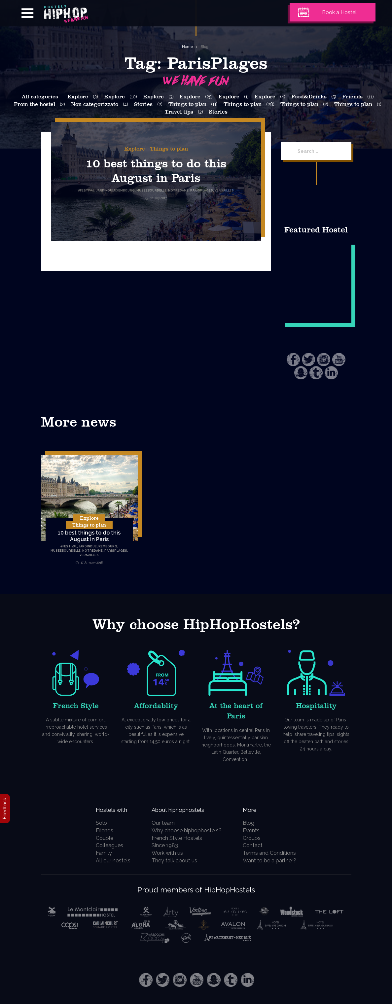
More (255, 809)
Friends (352, 96)
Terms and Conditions (273, 853)
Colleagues (105, 845)
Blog (204, 46)
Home (187, 46)
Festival (69, 546)
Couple (100, 838)
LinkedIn (331, 372)
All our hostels (109, 860)
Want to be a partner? (273, 860)
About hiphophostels (189, 809)
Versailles (89, 555)
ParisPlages (115, 550)
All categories (40, 96)
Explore (77, 96)
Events (254, 830)
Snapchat (300, 372)
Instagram (323, 359)
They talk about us (177, 860)
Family (100, 853)
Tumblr (316, 372)
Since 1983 (167, 845)
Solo (97, 823)
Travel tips (179, 112)
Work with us (170, 853)
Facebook (293, 359)
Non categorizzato (94, 104)
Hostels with (112, 809)
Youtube (338, 359)
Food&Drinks (309, 96)
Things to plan (187, 104)
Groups (255, 838)
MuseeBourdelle (66, 550)
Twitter (308, 359)
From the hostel (34, 104)
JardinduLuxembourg (98, 546)
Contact (256, 845)
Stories (143, 104)
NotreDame (92, 550)
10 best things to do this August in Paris (89, 536)
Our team (165, 823)
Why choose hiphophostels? (189, 830)
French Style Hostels (179, 838)
